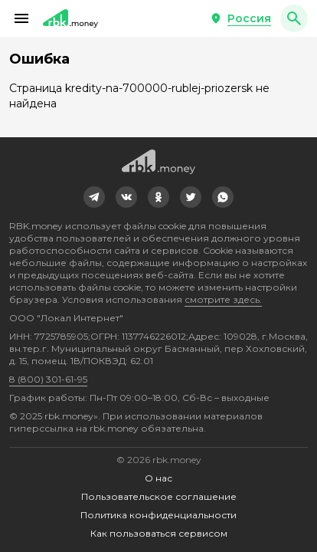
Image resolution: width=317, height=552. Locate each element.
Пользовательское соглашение (159, 496)
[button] (21, 18)
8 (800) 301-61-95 (48, 379)
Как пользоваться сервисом (158, 533)
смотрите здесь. (223, 299)
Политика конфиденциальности (158, 515)
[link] (94, 197)
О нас (158, 478)
